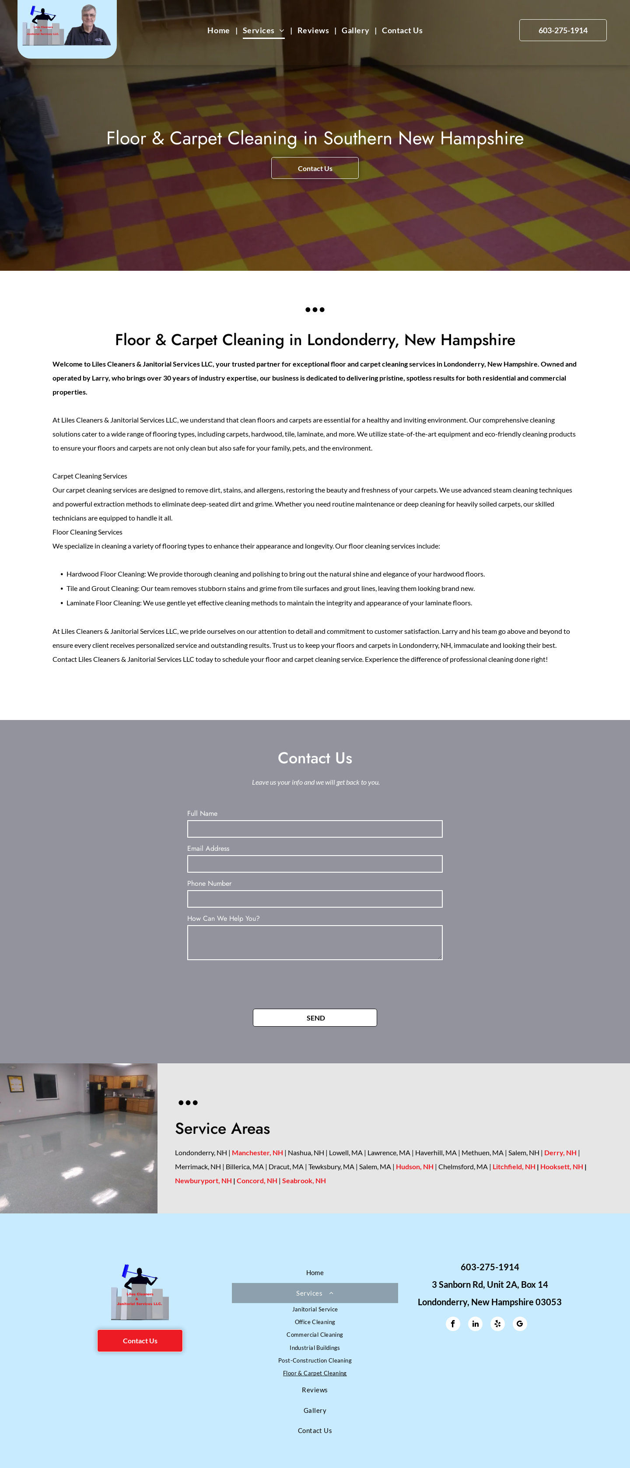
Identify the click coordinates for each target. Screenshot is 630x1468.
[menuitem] (219, 30)
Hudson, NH (415, 1166)
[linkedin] (475, 1325)
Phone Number (209, 883)
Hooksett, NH (561, 1166)
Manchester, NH (257, 1152)
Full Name (202, 813)
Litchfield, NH (514, 1166)
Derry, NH (560, 1152)
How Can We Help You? (223, 918)
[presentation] (253, 983)
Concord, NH (257, 1180)
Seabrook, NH (304, 1180)
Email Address (208, 848)
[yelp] (497, 1325)
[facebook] (453, 1325)
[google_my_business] (520, 1325)
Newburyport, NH (203, 1180)
